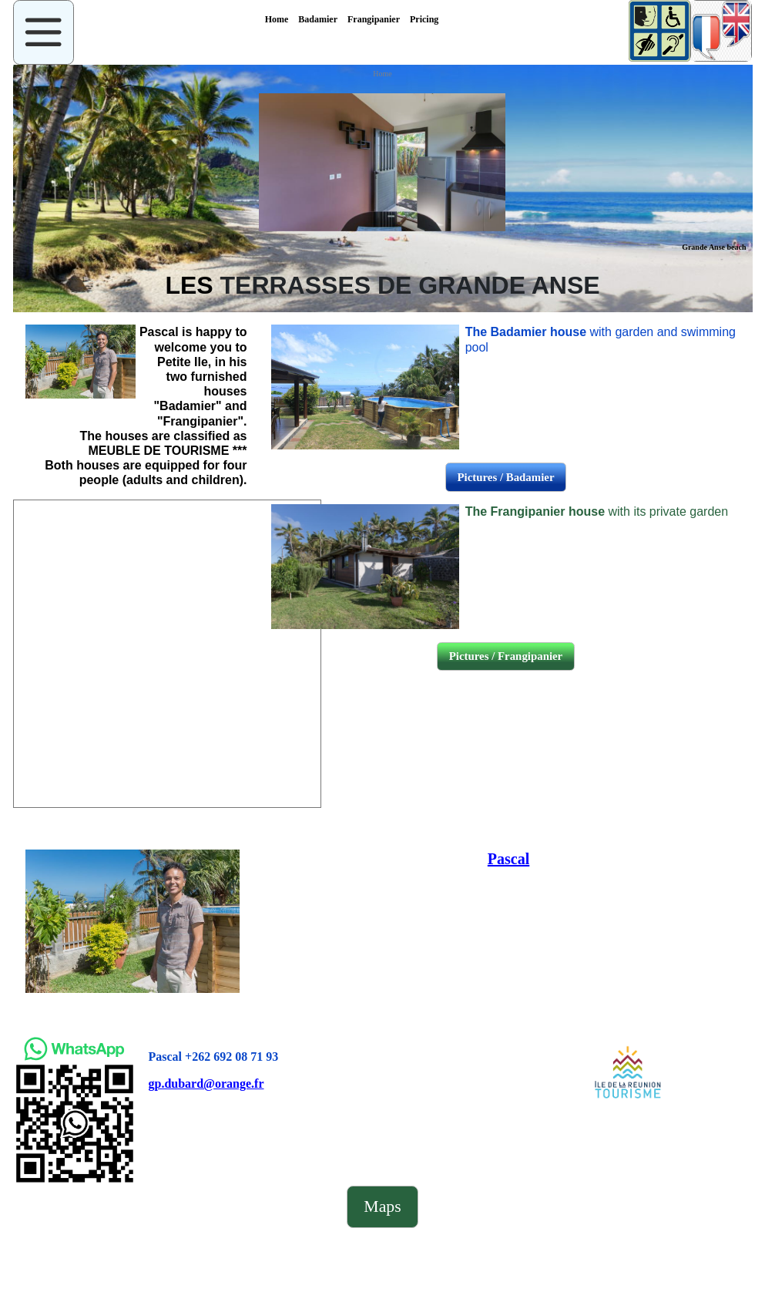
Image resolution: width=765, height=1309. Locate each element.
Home (382, 73)
